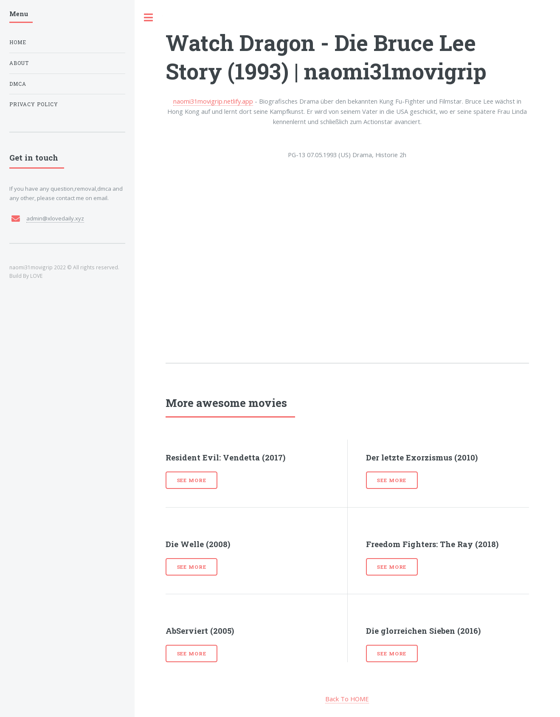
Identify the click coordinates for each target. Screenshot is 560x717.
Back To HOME (347, 698)
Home (17, 42)
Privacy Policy (33, 104)
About (19, 63)
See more (191, 480)
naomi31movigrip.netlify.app (213, 101)
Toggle (149, 17)
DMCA (17, 84)
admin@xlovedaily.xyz (55, 218)
